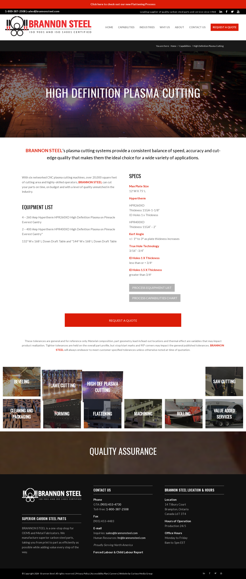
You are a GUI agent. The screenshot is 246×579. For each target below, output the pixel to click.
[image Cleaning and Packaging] (23, 415)
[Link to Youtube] (238, 11)
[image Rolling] (185, 415)
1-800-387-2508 (15, 11)
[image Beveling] (23, 383)
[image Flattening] (104, 415)
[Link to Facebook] (226, 11)
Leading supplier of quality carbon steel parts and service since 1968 (178, 11)
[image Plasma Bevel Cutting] (185, 383)
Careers (114, 573)
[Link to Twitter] (232, 11)
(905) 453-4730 (111, 504)
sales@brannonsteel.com (43, 11)
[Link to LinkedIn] (221, 11)
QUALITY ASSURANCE (123, 450)
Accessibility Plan (99, 573)
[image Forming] (63, 415)
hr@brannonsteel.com (131, 537)
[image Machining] (145, 415)
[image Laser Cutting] (145, 383)
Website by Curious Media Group (135, 573)
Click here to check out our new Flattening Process (123, 4)
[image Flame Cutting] (63, 383)
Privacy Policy (83, 573)
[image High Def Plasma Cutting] (104, 383)
